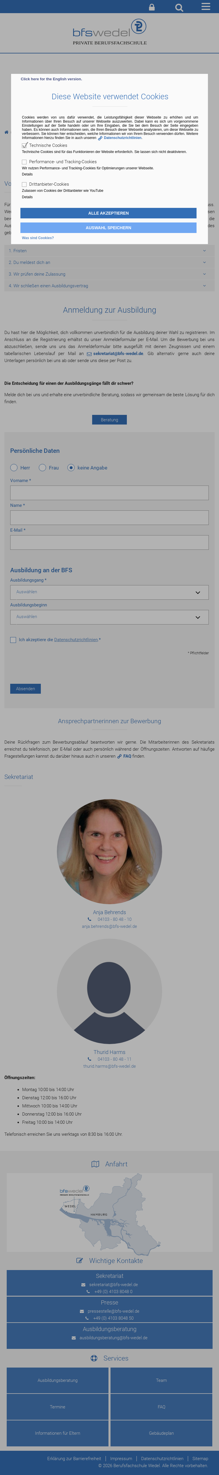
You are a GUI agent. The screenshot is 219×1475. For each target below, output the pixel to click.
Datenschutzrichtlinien (123, 138)
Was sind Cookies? (38, 238)
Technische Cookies (48, 145)
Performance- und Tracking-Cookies (63, 161)
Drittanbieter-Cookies (49, 184)
